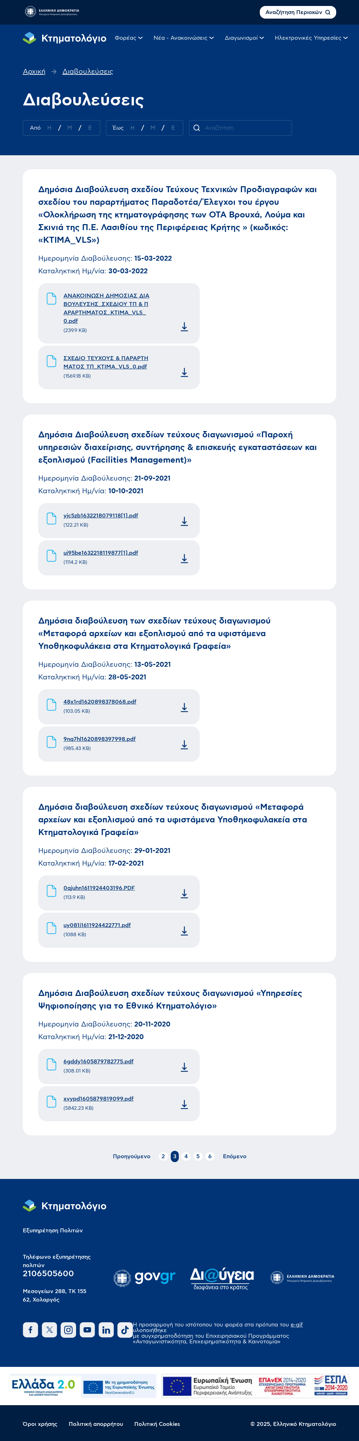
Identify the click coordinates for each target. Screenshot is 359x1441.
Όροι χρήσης (40, 1424)
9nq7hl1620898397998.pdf (99, 739)
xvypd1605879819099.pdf (98, 1099)
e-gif (297, 1325)
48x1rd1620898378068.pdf (99, 702)
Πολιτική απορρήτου (96, 1424)
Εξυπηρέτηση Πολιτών (53, 1230)
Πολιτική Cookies (157, 1424)
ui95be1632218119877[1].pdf (100, 553)
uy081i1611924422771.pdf (97, 925)
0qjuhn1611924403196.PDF (99, 888)
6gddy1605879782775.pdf (98, 1061)
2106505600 (48, 1274)
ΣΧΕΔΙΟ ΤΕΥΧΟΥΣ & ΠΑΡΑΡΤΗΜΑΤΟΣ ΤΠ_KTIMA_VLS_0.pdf (105, 363)
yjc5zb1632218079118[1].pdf (100, 516)
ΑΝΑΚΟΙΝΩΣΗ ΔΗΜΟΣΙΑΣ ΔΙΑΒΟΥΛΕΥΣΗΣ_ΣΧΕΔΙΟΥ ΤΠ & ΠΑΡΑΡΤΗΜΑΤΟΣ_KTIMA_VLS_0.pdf (106, 308)
